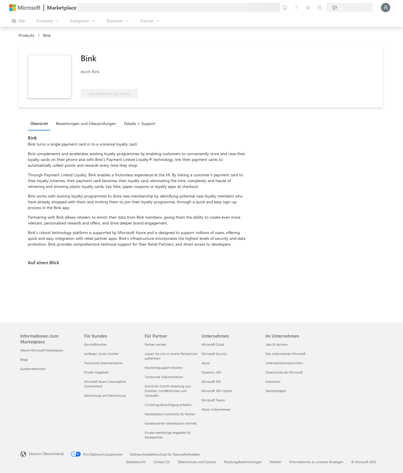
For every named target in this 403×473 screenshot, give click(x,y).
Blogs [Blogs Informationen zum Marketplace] (24, 359)
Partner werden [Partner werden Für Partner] (155, 344)
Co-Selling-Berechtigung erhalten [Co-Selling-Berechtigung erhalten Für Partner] (168, 405)
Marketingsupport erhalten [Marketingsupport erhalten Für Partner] (164, 367)
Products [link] (26, 35)
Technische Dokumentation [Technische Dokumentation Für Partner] (164, 377)
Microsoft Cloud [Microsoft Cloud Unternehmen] (213, 344)
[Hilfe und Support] (296, 7)
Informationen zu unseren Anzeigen (316, 461)
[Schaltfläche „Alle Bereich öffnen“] (18, 21)
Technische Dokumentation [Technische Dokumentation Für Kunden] (103, 363)
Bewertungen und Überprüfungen (86, 123)
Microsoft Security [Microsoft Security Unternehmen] (214, 353)
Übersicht (39, 123)
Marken (275, 461)
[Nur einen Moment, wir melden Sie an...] (385, 7)
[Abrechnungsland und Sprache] (349, 7)
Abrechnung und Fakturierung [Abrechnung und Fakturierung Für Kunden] (105, 395)
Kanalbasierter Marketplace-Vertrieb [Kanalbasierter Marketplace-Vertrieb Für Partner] (171, 423)
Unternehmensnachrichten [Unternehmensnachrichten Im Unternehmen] (284, 363)
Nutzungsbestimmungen (243, 461)
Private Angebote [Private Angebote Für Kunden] (96, 372)
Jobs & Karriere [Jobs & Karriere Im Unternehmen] (276, 344)
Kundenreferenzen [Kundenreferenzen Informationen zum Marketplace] (33, 369)
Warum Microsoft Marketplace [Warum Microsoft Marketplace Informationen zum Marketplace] (41, 350)
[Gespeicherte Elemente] (308, 7)
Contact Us (161, 461)
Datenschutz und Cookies (197, 461)
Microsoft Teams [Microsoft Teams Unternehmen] (213, 400)
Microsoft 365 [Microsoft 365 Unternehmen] (211, 381)
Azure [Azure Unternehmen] (206, 363)
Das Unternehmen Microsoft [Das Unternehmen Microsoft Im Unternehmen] (286, 353)
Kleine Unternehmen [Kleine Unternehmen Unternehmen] (216, 409)
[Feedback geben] (284, 7)
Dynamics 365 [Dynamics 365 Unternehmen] (211, 372)
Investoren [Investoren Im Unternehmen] (273, 381)
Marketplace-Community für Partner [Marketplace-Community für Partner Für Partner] (170, 414)
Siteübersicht (136, 461)
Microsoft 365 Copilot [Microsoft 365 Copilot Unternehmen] (217, 391)
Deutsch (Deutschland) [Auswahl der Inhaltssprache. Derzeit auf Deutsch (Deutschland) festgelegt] (46, 453)
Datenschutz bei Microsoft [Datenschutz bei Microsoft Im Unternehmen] (284, 372)
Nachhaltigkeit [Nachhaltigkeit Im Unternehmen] (276, 391)
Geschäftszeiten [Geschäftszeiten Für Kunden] (95, 344)
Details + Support (139, 123)
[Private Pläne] (319, 7)
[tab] (40, 123)
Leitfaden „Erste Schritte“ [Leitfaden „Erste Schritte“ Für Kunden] (101, 353)
